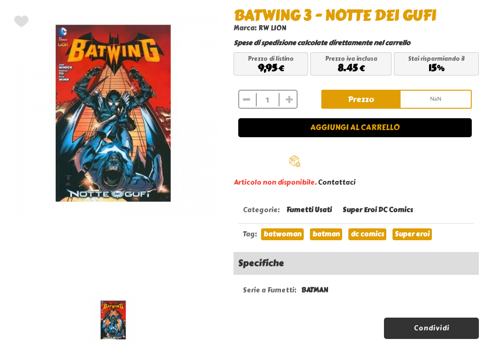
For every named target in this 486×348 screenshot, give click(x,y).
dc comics (367, 234)
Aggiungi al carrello (355, 127)
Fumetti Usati (309, 210)
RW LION (272, 28)
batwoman (282, 234)
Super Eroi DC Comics (378, 210)
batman (326, 234)
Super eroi (412, 234)
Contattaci (336, 183)
